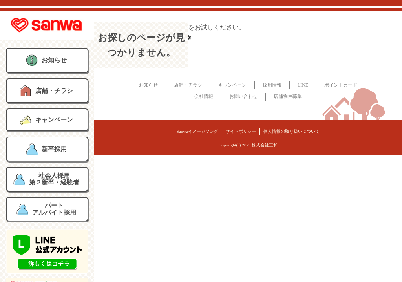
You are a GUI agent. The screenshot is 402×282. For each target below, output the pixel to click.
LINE (303, 85)
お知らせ (148, 85)
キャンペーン (232, 85)
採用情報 (272, 85)
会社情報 (203, 96)
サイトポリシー (241, 131)
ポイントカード (340, 85)
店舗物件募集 (288, 96)
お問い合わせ (243, 96)
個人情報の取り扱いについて (291, 131)
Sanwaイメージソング (197, 131)
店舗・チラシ (188, 85)
